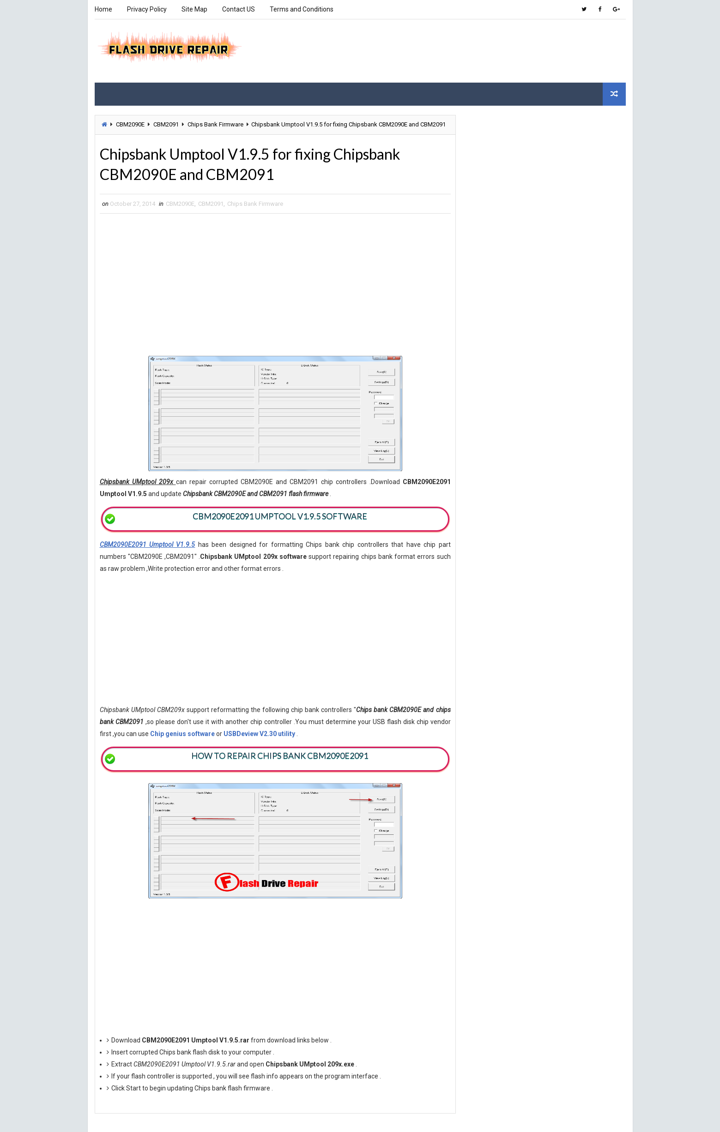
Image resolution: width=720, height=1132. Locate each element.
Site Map (194, 9)
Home (103, 9)
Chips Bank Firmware (215, 124)
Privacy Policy (147, 9)
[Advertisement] (457, 50)
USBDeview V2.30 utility (259, 733)
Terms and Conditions (301, 9)
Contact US (238, 9)
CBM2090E (130, 124)
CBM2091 (166, 124)
